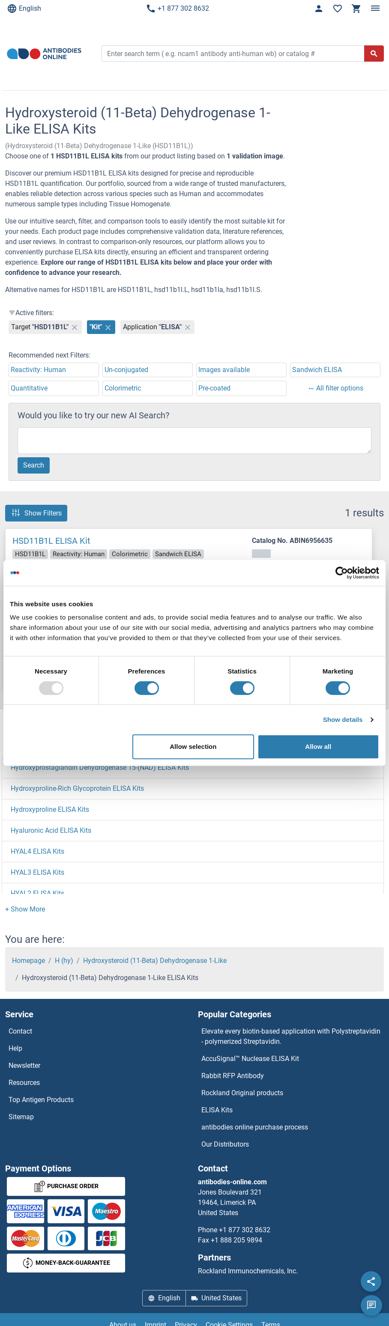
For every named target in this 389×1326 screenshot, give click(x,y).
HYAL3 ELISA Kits (37, 872)
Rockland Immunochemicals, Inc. (248, 1271)
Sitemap (21, 1117)
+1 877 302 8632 (177, 8)
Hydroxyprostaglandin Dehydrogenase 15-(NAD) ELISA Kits (100, 767)
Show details (343, 719)
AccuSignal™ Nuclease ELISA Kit (250, 1059)
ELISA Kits (217, 1110)
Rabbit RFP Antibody (232, 1076)
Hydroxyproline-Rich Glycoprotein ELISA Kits (77, 788)
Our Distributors (225, 1144)
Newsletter (24, 1065)
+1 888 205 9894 (236, 1240)
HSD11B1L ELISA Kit (51, 541)
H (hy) (64, 961)
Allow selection (193, 746)
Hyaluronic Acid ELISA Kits (51, 830)
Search (33, 465)
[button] (25, 909)
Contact (20, 1031)
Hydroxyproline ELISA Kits (50, 809)
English (24, 8)
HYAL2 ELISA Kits (37, 893)
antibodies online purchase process (254, 1127)
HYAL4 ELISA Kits (37, 851)
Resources (24, 1083)
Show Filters (36, 513)
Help (15, 1048)
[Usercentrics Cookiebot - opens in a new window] (341, 572)
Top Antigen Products (41, 1100)
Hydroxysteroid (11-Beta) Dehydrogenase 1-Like (155, 961)
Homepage (28, 961)
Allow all (318, 746)
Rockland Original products (242, 1093)
